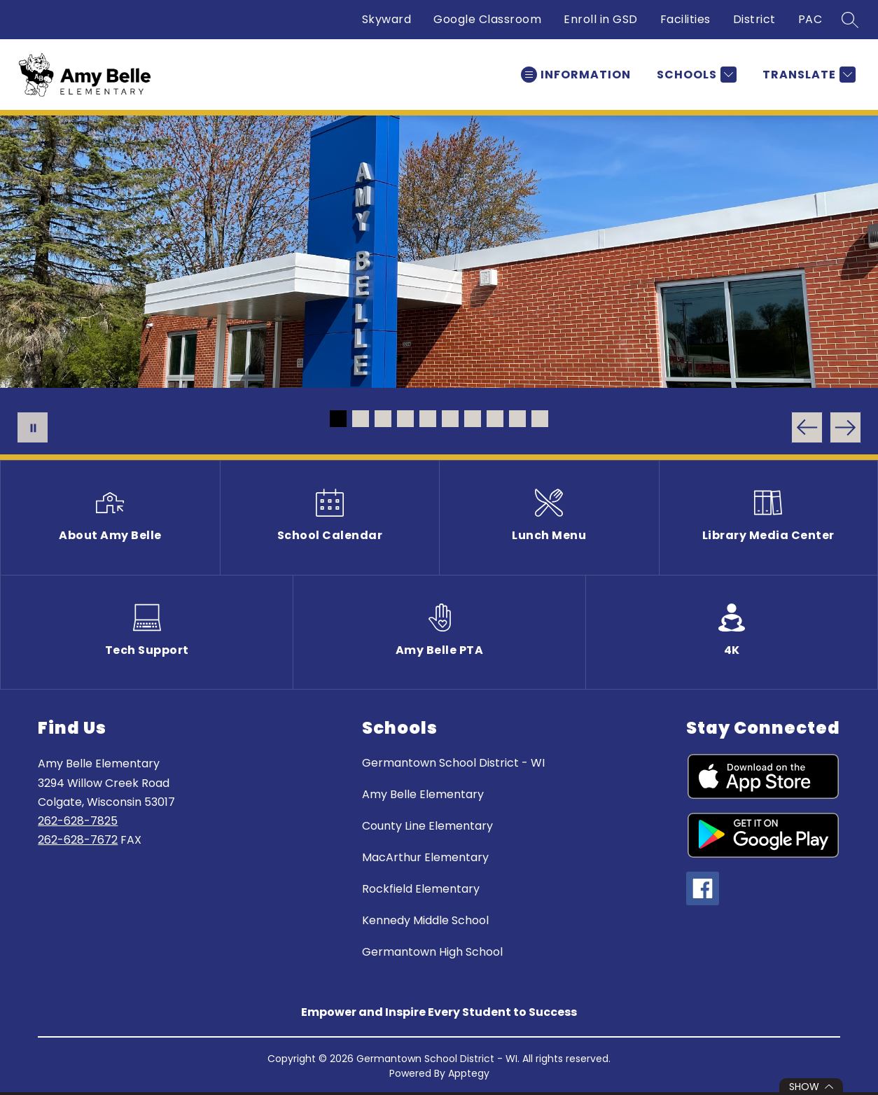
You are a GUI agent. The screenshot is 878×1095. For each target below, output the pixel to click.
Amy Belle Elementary (423, 794)
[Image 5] (427, 418)
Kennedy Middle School (425, 920)
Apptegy (468, 1073)
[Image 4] (405, 418)
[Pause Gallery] (32, 427)
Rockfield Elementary (421, 889)
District (754, 19)
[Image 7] (472, 418)
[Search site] (850, 19)
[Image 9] (517, 418)
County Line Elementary (427, 826)
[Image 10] (539, 418)
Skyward (387, 19)
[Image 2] (360, 418)
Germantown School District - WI (453, 763)
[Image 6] (450, 418)
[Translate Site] (807, 74)
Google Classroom (487, 19)
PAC (810, 19)
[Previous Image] (807, 427)
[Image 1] (338, 418)
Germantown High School (432, 952)
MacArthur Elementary (425, 857)
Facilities (685, 19)
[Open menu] (576, 74)
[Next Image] (845, 427)
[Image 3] (383, 418)
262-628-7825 (78, 821)
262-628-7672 (78, 840)
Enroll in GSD (601, 19)
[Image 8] (495, 418)
